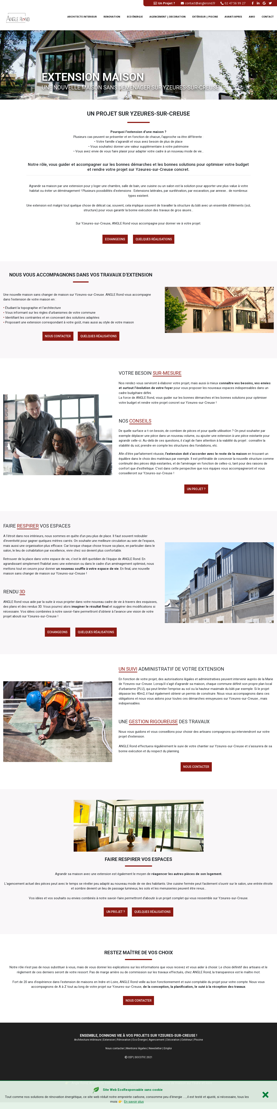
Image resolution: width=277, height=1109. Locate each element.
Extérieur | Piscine (205, 18)
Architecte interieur (82, 18)
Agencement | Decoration (167, 18)
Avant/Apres (233, 18)
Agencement (156, 1046)
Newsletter (155, 1055)
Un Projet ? (115, 917)
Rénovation (124, 1046)
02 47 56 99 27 (232, 3)
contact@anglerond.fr (198, 3)
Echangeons (114, 239)
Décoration (173, 1046)
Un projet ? (196, 491)
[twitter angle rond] (271, 3)
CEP (130, 1063)
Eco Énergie (140, 1046)
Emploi (168, 1055)
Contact (268, 18)
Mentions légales (136, 1055)
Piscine (198, 1046)
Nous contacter (57, 337)
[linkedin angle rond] (259, 3)
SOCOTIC (140, 1063)
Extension (109, 1046)
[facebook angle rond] (253, 3)
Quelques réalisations (154, 239)
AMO (252, 18)
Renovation (112, 18)
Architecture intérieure (87, 1046)
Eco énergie (135, 18)
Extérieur (186, 1046)
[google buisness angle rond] (265, 3)
